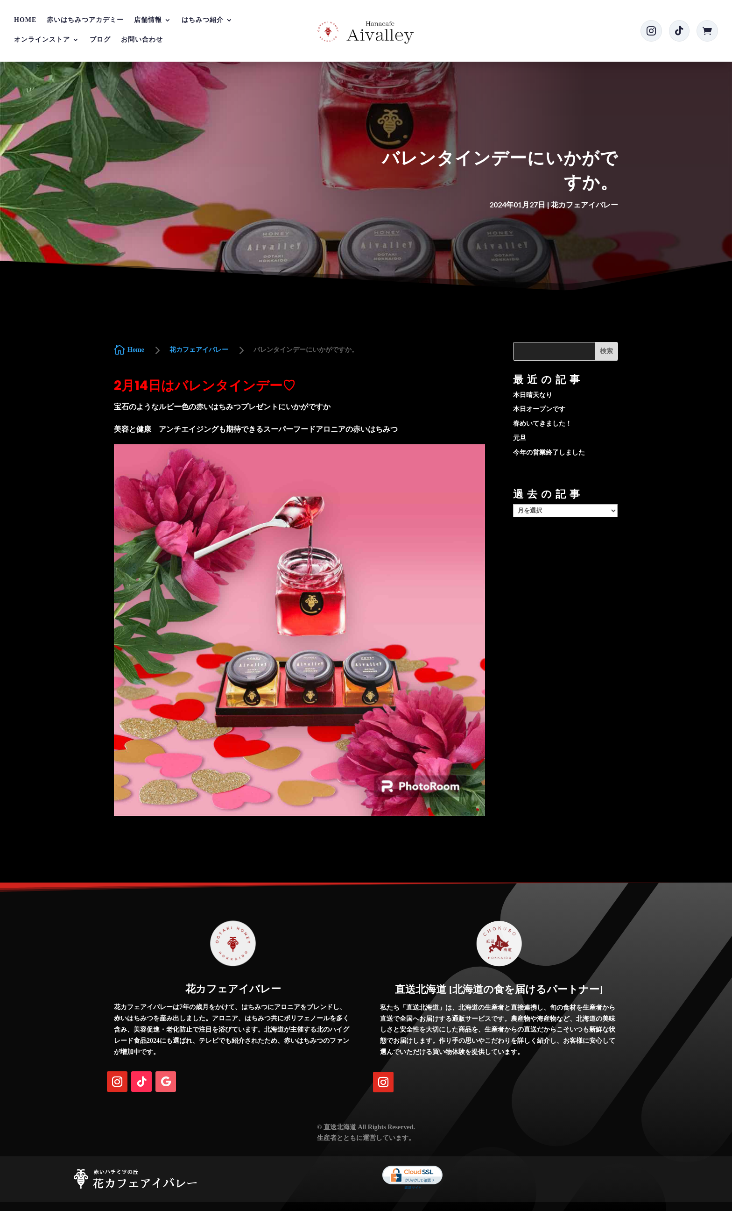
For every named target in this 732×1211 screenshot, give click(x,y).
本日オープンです (539, 409)
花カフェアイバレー (584, 204)
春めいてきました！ (542, 423)
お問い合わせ (142, 39)
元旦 (519, 438)
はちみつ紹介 (203, 20)
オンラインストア (42, 39)
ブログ (100, 39)
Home (25, 20)
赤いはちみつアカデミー (85, 20)
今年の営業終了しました (549, 452)
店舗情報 (148, 20)
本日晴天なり (532, 395)
